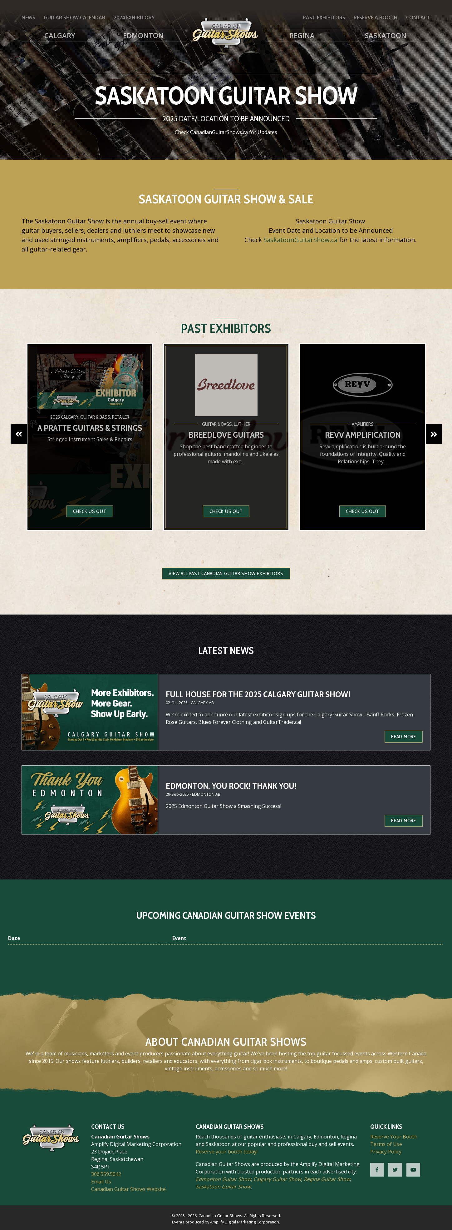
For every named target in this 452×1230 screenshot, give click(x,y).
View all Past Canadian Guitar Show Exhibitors (226, 573)
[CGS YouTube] (413, 1170)
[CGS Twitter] (395, 1170)
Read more (403, 736)
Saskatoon (385, 35)
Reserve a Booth (376, 17)
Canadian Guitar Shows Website (128, 1189)
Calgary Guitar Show (277, 1179)
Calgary (59, 35)
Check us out (89, 511)
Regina (302, 35)
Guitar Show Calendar (74, 17)
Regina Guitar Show (327, 1179)
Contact (418, 17)
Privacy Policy (385, 1151)
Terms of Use (386, 1144)
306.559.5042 (106, 1174)
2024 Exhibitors (134, 17)
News (28, 17)
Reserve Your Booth (393, 1136)
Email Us (101, 1181)
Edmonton (143, 35)
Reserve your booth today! (227, 1151)
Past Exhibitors (324, 17)
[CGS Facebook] (377, 1170)
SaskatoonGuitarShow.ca (300, 240)
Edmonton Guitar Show (223, 1179)
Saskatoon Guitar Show (223, 1186)
